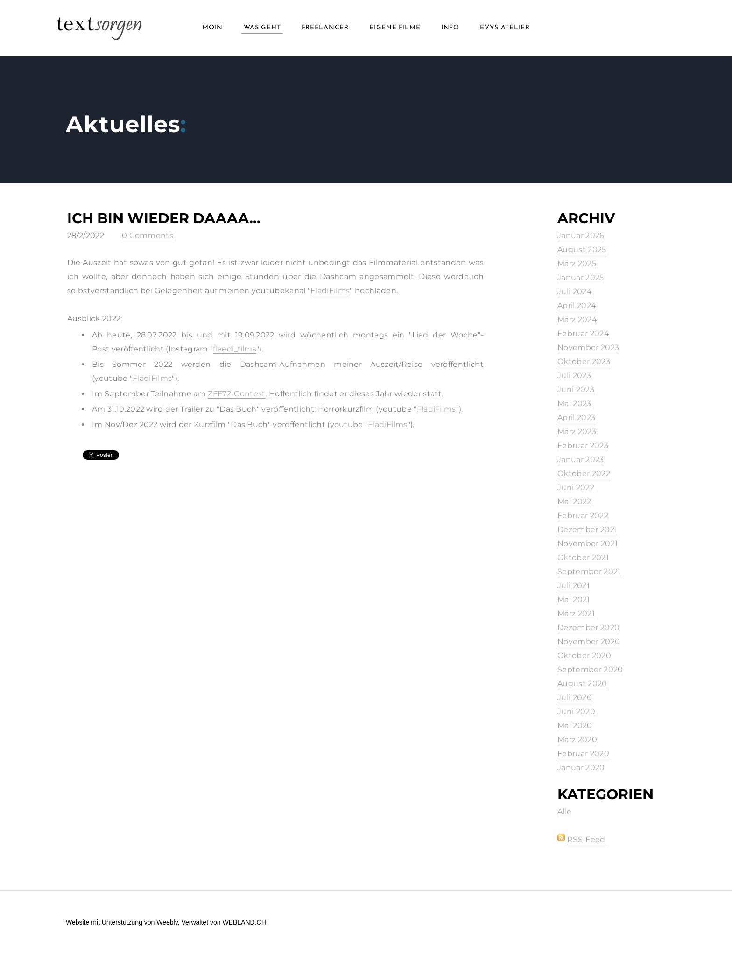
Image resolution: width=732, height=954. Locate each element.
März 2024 (577, 319)
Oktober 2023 (583, 361)
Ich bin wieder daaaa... (163, 218)
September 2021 (588, 571)
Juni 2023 (575, 389)
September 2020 (590, 669)
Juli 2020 (574, 697)
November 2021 (587, 543)
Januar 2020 (581, 767)
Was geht (262, 27)
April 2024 (576, 305)
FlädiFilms (330, 290)
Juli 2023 (574, 375)
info (450, 27)
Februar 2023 (582, 445)
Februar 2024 (583, 333)
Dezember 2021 (587, 529)
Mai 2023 (574, 403)
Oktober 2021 (583, 557)
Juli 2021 (573, 585)
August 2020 (582, 683)
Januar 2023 (580, 459)
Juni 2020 (576, 711)
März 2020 (577, 739)
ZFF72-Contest (236, 393)
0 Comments (147, 235)
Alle (564, 811)
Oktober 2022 (583, 473)
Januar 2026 (581, 235)
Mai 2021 (573, 599)
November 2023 (588, 347)
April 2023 (576, 417)
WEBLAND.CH (244, 922)
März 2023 (576, 431)
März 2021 (576, 613)
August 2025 (581, 249)
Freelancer (325, 27)
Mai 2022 (574, 501)
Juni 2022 (575, 487)
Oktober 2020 (584, 655)
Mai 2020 (574, 725)
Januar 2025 (580, 277)
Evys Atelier (504, 27)
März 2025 (576, 263)
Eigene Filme (394, 27)
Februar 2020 (583, 753)
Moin (212, 27)
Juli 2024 (574, 291)
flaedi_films (234, 348)
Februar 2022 (582, 515)
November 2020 (588, 641)
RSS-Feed (586, 839)
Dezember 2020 (588, 627)
